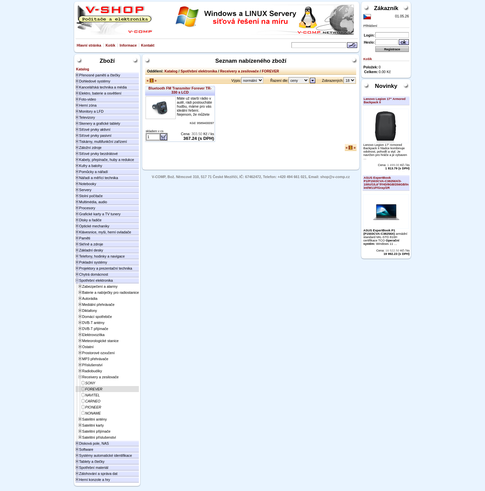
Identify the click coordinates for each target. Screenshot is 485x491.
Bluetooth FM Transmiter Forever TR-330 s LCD (180, 90)
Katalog (170, 71)
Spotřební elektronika (198, 71)
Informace (128, 45)
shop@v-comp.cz (335, 177)
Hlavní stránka (89, 45)
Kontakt (148, 45)
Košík (110, 45)
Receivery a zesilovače (239, 71)
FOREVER (270, 71)
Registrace (392, 49)
